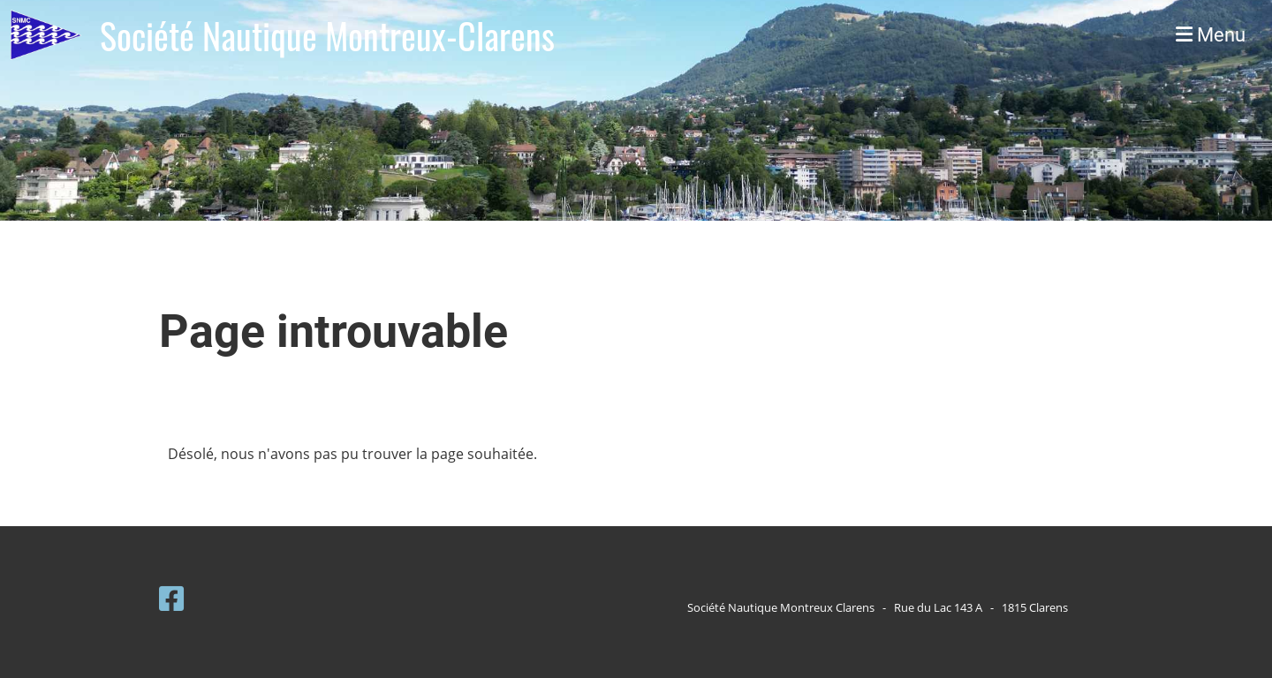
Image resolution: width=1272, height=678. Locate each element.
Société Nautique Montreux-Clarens (327, 35)
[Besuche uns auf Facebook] (171, 598)
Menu (1211, 35)
